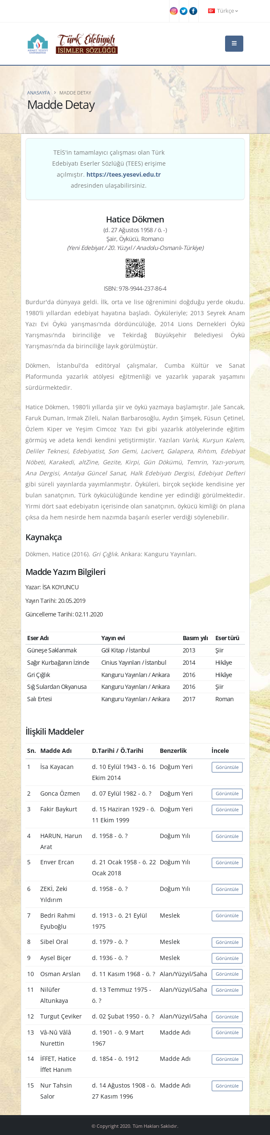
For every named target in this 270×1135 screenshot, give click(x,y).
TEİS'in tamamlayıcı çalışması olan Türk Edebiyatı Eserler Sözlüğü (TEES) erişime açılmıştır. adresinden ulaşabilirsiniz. (109, 168)
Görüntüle (227, 767)
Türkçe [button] (223, 10)
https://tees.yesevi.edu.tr (123, 174)
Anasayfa (38, 92)
